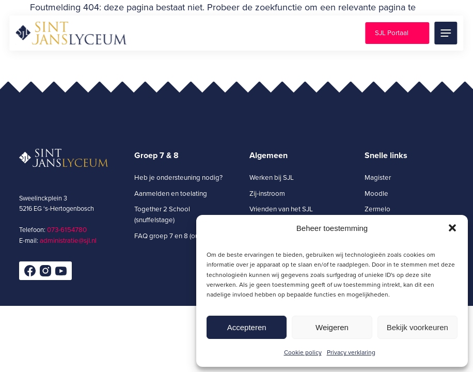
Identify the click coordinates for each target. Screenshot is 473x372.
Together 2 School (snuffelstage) (162, 214)
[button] (452, 228)
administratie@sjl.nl (68, 240)
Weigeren (332, 327)
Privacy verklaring (351, 352)
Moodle (376, 193)
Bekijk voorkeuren (417, 327)
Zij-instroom (267, 193)
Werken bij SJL (271, 177)
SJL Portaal (391, 32)
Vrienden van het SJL (281, 208)
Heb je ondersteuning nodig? (178, 177)
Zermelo (377, 208)
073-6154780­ (67, 229)
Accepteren (246, 327)
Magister (378, 177)
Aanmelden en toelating (170, 193)
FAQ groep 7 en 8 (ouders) (174, 235)
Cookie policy (303, 352)
